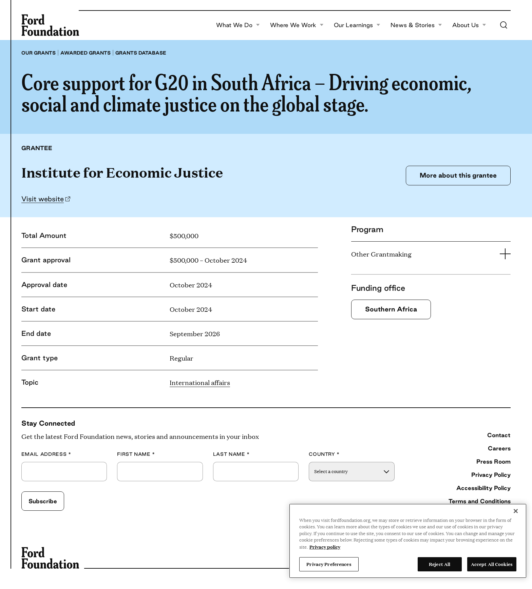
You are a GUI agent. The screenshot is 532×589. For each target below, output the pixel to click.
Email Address (46, 454)
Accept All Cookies (492, 564)
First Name (136, 454)
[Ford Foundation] (50, 25)
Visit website (42, 199)
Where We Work (297, 25)
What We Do (238, 25)
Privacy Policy (491, 474)
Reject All (439, 564)
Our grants (38, 53)
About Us (469, 25)
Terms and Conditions (480, 501)
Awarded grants (85, 53)
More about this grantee (458, 175)
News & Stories (416, 25)
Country (324, 454)
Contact (499, 435)
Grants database (140, 53)
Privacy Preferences (328, 564)
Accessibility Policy (483, 488)
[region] (408, 541)
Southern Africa (391, 309)
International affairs (200, 382)
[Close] (515, 511)
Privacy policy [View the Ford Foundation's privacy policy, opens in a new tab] (324, 546)
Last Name (231, 454)
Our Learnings (357, 25)
